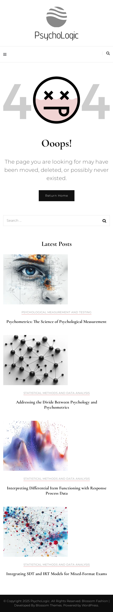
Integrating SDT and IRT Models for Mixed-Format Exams (56, 573)
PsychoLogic (57, 35)
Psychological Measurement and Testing (56, 312)
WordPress (90, 605)
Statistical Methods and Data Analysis (56, 393)
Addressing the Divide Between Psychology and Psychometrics (56, 405)
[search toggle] (108, 53)
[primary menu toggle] (6, 54)
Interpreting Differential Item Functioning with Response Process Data (56, 490)
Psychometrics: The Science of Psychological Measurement (56, 321)
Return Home (56, 196)
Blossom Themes (48, 605)
